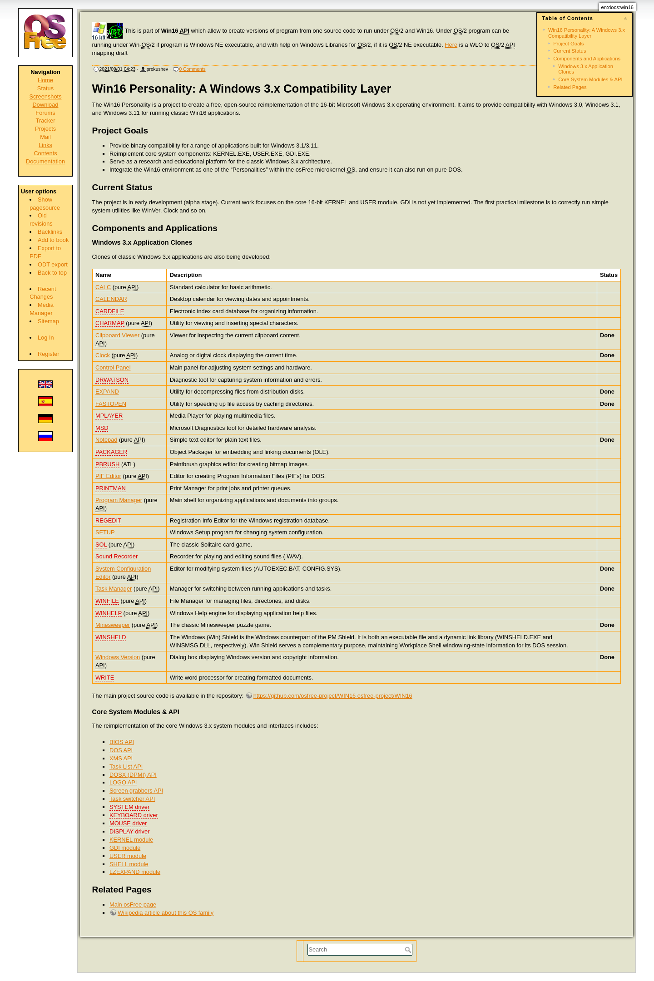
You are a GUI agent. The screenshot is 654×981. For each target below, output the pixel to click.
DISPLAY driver (129, 831)
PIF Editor (108, 476)
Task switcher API (132, 798)
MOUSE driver (128, 823)
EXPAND (107, 391)
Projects (45, 128)
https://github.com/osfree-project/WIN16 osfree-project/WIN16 (332, 695)
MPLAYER (109, 415)
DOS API (121, 750)
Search (409, 949)
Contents (45, 153)
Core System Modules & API (590, 79)
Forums (45, 112)
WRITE (104, 677)
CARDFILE (109, 311)
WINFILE (107, 600)
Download (46, 104)
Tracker (45, 120)
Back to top (52, 272)
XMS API (121, 758)
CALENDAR (111, 299)
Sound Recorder (116, 556)
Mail (45, 136)
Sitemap (48, 321)
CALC (103, 287)
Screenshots (45, 96)
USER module (127, 856)
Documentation (45, 161)
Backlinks (50, 231)
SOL (101, 544)
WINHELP (108, 613)
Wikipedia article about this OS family (165, 912)
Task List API (126, 766)
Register (48, 353)
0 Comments (192, 69)
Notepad (106, 439)
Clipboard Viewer (117, 335)
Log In (46, 337)
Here (451, 44)
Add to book (53, 240)
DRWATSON (112, 379)
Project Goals (568, 43)
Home (45, 80)
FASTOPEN (110, 403)
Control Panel (113, 367)
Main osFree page (132, 904)
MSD (101, 427)
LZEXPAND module (134, 871)
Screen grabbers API (136, 790)
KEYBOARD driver (133, 815)
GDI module (124, 847)
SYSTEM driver (129, 807)
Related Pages (569, 87)
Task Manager (113, 588)
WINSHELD (110, 637)
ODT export (53, 264)
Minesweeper (112, 624)
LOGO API (123, 782)
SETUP (105, 532)
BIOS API (121, 742)
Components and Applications (586, 58)
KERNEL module (131, 839)
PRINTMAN (110, 488)
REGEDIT (108, 520)
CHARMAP (109, 323)
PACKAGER (111, 452)
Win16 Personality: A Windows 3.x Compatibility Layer (586, 32)
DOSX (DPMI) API (133, 774)
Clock (102, 355)
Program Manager (118, 500)
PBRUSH (107, 464)
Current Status (569, 51)
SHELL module (129, 864)
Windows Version (117, 657)
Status (45, 88)
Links (45, 145)
